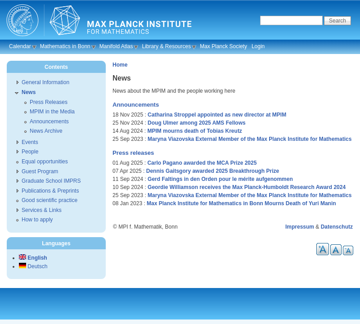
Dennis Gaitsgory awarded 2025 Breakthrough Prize (212, 171)
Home (119, 65)
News (29, 92)
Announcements (135, 104)
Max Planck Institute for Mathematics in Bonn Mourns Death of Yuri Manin (241, 203)
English (33, 258)
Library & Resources (166, 46)
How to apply (37, 219)
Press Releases (49, 102)
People (30, 151)
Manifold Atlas (116, 46)
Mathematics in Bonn (65, 46)
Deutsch (33, 266)
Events (30, 142)
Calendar (20, 46)
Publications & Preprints (50, 191)
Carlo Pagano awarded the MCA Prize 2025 (201, 163)
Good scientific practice (49, 200)
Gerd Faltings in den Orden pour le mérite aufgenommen (220, 179)
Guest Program (40, 171)
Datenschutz (337, 227)
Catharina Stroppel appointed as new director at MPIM (217, 115)
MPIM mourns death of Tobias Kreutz (194, 131)
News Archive (46, 131)
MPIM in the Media (52, 111)
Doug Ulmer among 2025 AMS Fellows (197, 123)
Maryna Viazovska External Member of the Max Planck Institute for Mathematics (249, 139)
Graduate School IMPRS (51, 181)
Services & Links (42, 210)
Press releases (133, 152)
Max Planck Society (223, 46)
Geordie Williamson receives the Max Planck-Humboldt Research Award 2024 (247, 187)
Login (258, 46)
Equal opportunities (45, 161)
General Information (45, 82)
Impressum (299, 227)
